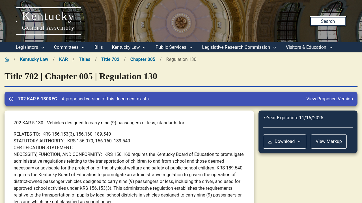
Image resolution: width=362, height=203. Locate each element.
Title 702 (110, 59)
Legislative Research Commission (239, 47)
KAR (63, 59)
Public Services (174, 47)
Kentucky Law (129, 47)
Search (328, 21)
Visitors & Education (309, 47)
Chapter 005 (142, 59)
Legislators (30, 47)
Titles (84, 59)
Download (284, 141)
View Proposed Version (329, 99)
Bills (98, 47)
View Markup (329, 141)
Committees (69, 47)
